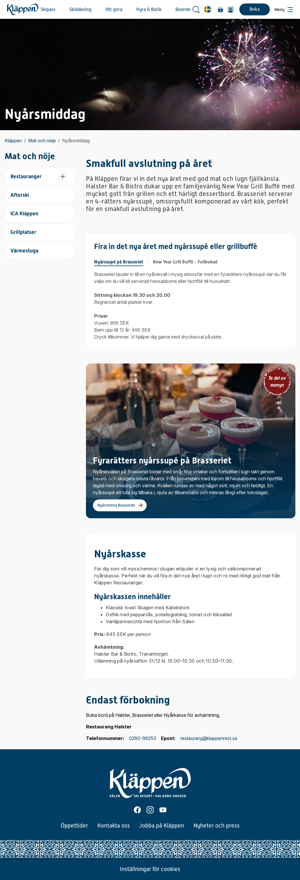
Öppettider (74, 825)
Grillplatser (23, 232)
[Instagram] (150, 809)
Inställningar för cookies (150, 869)
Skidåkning (80, 9)
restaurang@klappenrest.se (208, 738)
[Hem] (22, 9)
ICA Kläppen (24, 213)
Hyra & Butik (148, 9)
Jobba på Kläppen (161, 825)
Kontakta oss (113, 825)
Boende (183, 9)
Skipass (48, 9)
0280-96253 (142, 738)
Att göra (113, 9)
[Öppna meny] (283, 9)
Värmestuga (24, 251)
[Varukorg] (220, 9)
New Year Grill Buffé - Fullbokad (185, 262)
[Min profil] (230, 9)
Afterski (19, 195)
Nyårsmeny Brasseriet (116, 505)
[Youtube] (162, 809)
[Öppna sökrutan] (196, 9)
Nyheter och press (216, 825)
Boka (254, 9)
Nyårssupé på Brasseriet (118, 262)
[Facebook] (137, 809)
